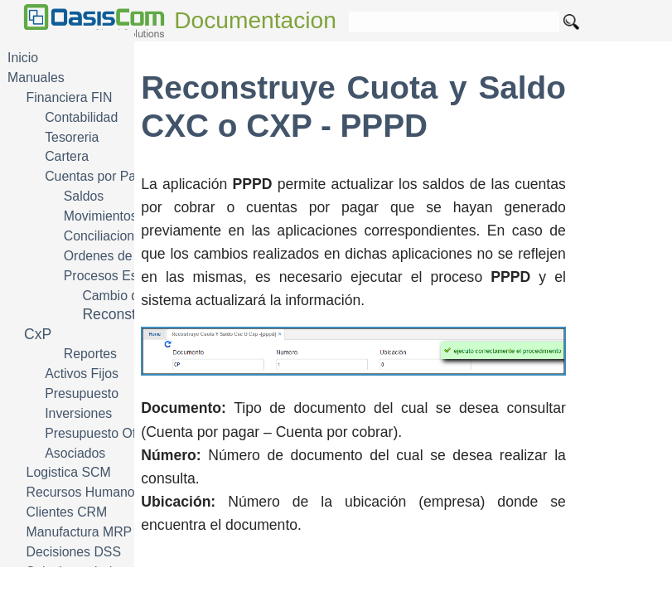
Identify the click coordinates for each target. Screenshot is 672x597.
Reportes (90, 354)
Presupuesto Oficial (101, 433)
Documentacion (255, 20)
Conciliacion (99, 236)
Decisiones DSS (74, 552)
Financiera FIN (70, 97)
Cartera (67, 156)
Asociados (75, 453)
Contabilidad (81, 117)
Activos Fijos (81, 373)
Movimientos (101, 216)
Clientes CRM (67, 512)
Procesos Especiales (125, 276)
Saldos (84, 196)
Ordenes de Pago (115, 256)
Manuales (36, 77)
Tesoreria (72, 137)
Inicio (22, 58)
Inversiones (78, 413)
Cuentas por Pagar (100, 176)
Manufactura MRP (80, 532)
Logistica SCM (69, 472)
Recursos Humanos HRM (101, 492)
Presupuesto (81, 393)
